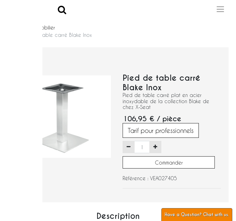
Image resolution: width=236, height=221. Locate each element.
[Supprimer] (129, 147)
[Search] (62, 9)
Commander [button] (169, 162)
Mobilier (46, 27)
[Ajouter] (155, 147)
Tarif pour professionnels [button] (161, 130)
